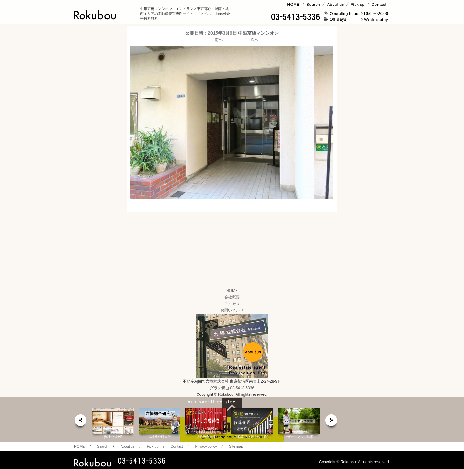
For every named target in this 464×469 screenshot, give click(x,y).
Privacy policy (206, 446)
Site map (236, 446)
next (331, 422)
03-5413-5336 (242, 388)
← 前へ (216, 39)
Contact (177, 446)
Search (102, 446)
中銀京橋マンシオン (258, 32)
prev (80, 422)
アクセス (232, 304)
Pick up (152, 446)
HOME (232, 290)
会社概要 (232, 297)
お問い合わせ (232, 310)
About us (127, 446)
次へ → (257, 39)
